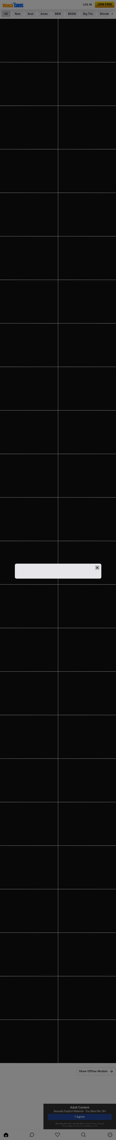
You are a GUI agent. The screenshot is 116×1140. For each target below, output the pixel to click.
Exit (96, 1126)
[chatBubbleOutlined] (32, 1135)
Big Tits (88, 13)
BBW (58, 13)
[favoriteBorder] (57, 1135)
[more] (110, 1135)
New (17, 13)
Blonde (104, 13)
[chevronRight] (112, 14)
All (6, 13)
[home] (6, 1135)
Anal (30, 13)
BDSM (72, 13)
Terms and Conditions (82, 1126)
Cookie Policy (90, 1123)
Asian (44, 13)
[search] (83, 1135)
